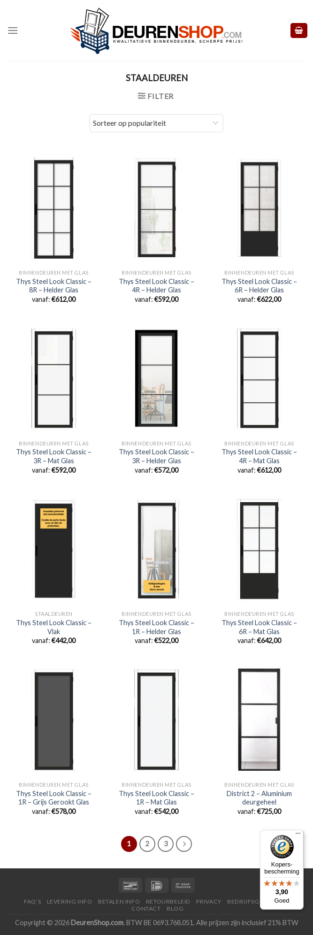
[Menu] (12, 30)
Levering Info (69, 901)
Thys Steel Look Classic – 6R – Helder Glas (259, 285)
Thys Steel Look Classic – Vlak (54, 627)
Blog (175, 908)
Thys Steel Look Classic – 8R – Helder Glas (54, 285)
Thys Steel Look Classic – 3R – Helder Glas (156, 456)
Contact (145, 908)
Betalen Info (119, 901)
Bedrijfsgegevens (257, 901)
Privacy (208, 901)
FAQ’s (32, 901)
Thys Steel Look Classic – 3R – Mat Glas (54, 456)
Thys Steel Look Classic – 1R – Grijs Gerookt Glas (54, 797)
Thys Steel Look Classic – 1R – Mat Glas (156, 797)
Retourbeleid (168, 901)
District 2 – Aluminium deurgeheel (259, 797)
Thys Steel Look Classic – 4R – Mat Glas (259, 456)
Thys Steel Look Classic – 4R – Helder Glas (156, 285)
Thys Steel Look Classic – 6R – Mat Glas (259, 627)
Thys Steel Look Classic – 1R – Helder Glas (156, 627)
